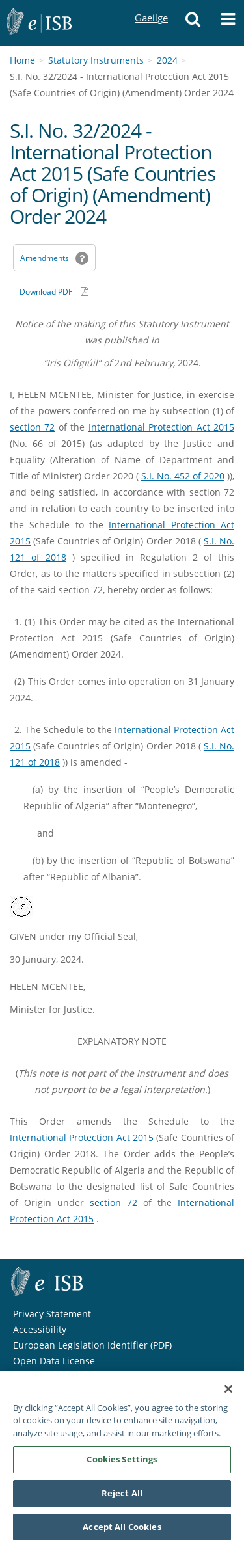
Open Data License (54, 1360)
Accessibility (39, 1329)
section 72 (32, 427)
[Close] (228, 1392)
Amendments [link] (44, 257)
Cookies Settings (122, 1463)
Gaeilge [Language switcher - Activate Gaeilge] (151, 5)
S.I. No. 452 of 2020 (182, 476)
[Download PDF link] (54, 291)
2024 (167, 60)
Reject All (122, 1497)
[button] (192, 23)
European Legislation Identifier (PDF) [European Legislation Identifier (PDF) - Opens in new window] (92, 1345)
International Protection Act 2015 (161, 427)
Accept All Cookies (122, 1531)
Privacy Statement (52, 1314)
